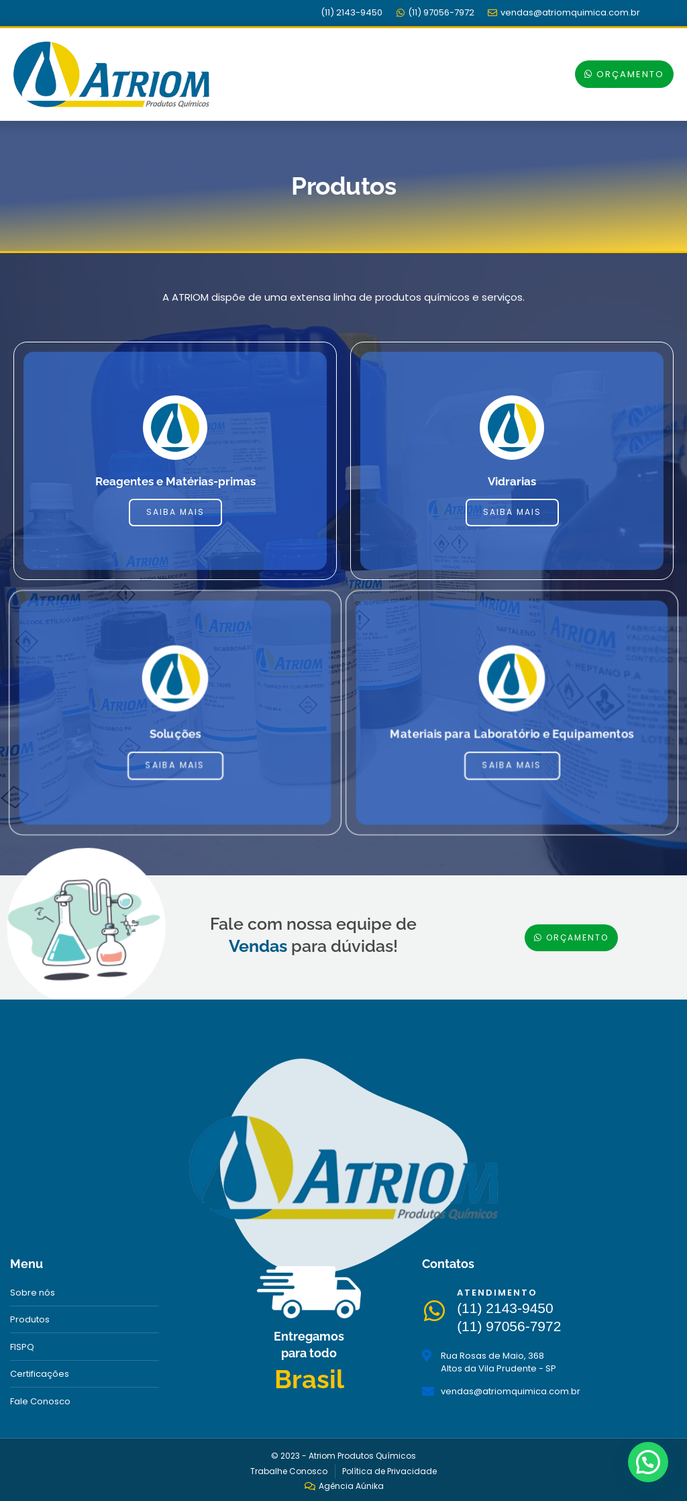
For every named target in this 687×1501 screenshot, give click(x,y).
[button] (478, 73)
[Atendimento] (436, 1311)
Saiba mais (175, 512)
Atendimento (501, 1292)
